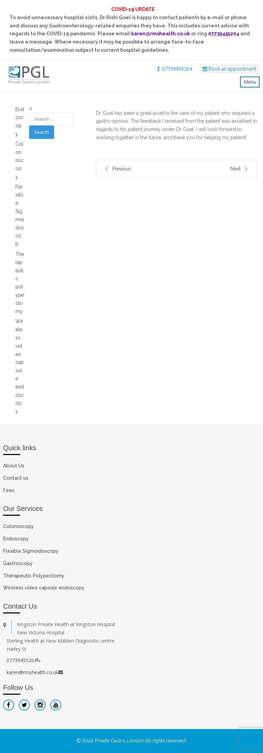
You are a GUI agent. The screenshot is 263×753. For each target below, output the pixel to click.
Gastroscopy (18, 563)
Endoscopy (16, 538)
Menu (249, 82)
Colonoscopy (19, 160)
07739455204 (174, 68)
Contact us (15, 478)
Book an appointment (229, 69)
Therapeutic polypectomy (19, 282)
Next (235, 168)
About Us (13, 465)
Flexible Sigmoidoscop (19, 215)
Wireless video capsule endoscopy (19, 366)
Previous (121, 168)
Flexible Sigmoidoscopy (31, 551)
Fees (8, 490)
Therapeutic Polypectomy (33, 575)
